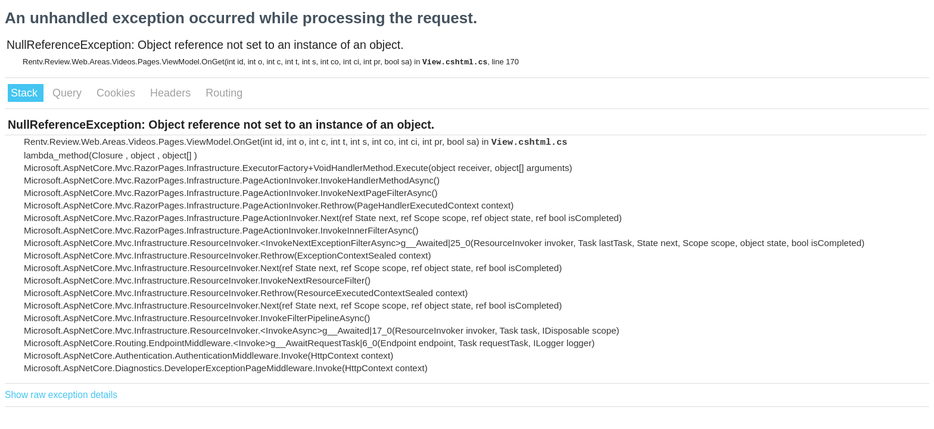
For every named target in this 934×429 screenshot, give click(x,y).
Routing (224, 93)
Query (68, 93)
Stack (26, 93)
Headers (172, 93)
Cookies (117, 93)
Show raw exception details (61, 395)
